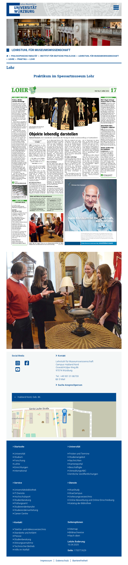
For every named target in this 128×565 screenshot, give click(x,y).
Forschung (19, 460)
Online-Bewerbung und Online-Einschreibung (91, 500)
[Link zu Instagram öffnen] (16, 363)
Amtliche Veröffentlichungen (83, 474)
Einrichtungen (20, 467)
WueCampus (75, 493)
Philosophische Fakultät (24, 56)
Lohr (32, 59)
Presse (17, 536)
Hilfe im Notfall (21, 550)
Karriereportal (75, 464)
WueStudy (73, 490)
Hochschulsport (21, 496)
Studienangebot (76, 457)
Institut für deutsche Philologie (58, 56)
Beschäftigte (75, 467)
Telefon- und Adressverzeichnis (29, 529)
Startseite (18, 447)
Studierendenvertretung (25, 510)
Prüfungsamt (20, 503)
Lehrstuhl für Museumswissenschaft (41, 50)
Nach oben (74, 535)
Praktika (22, 59)
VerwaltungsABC (77, 471)
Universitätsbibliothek (24, 490)
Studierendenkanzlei (24, 507)
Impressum (46, 560)
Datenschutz (62, 560)
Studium (18, 457)
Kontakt (61, 355)
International (20, 471)
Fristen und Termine (78, 454)
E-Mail (62, 379)
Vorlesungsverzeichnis (80, 496)
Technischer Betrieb (24, 546)
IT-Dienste (19, 493)
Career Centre (20, 513)
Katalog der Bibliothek (79, 503)
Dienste (72, 483)
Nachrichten (74, 460)
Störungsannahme (23, 543)
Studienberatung (22, 500)
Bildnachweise (76, 532)
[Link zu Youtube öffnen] (16, 369)
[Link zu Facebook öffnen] (25, 363)
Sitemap (73, 529)
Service (17, 483)
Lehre (11, 59)
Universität (19, 454)
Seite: (70, 550)
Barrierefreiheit (80, 560)
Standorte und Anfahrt (24, 533)
